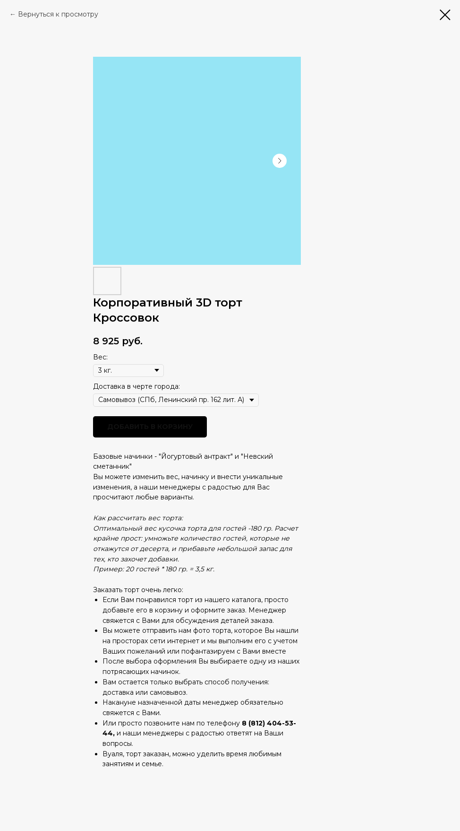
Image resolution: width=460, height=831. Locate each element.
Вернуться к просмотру (58, 14)
